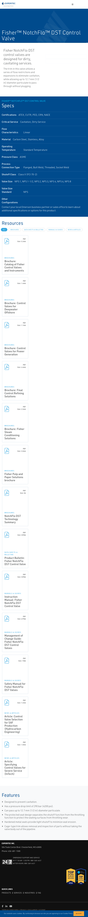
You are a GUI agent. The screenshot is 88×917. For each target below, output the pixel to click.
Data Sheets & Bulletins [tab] (33, 230)
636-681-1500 (14, 851)
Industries (30, 893)
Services (18, 893)
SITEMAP (42, 910)
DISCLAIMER (32, 910)
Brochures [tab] (14, 230)
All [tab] (4, 230)
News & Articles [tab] (74, 230)
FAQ (39, 893)
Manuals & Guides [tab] (55, 230)
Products (6, 893)
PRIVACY (23, 910)
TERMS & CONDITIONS (10, 910)
